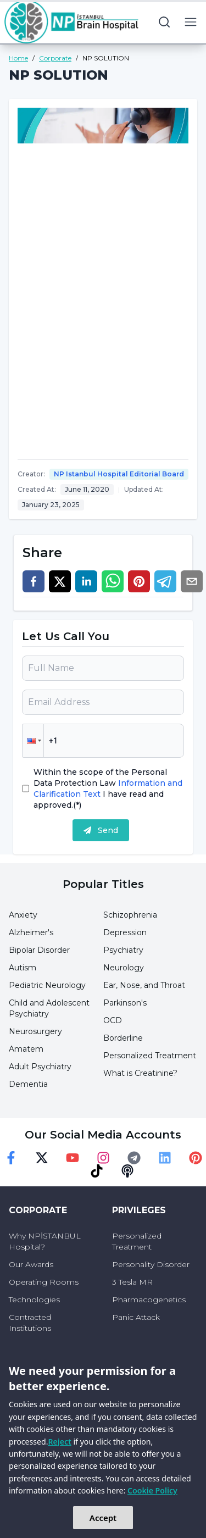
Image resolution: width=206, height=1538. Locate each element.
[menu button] (191, 22)
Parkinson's (125, 1003)
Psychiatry (123, 950)
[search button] (164, 22)
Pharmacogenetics (149, 1299)
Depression (125, 932)
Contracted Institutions (30, 1322)
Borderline (123, 1038)
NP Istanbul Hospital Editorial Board (119, 474)
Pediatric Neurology (47, 985)
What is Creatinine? (140, 1073)
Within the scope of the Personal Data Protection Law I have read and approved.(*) (108, 788)
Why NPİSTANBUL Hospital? (45, 1241)
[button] (33, 740)
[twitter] (60, 581)
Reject (59, 1441)
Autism (22, 968)
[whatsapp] (113, 581)
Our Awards (31, 1264)
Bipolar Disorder (39, 950)
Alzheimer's (31, 932)
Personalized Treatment (149, 1056)
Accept (103, 1517)
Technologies (34, 1299)
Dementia (28, 1084)
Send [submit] (100, 830)
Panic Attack (136, 1317)
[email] (192, 581)
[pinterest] (139, 581)
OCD (112, 1020)
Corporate (55, 58)
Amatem (26, 1049)
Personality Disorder (151, 1264)
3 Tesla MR (132, 1282)
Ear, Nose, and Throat (144, 985)
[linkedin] (86, 581)
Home (18, 58)
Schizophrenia (130, 915)
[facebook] (33, 581)
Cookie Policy (152, 1490)
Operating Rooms (44, 1282)
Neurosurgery (35, 1031)
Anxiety (23, 915)
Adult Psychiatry (40, 1066)
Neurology (123, 968)
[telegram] (165, 581)
